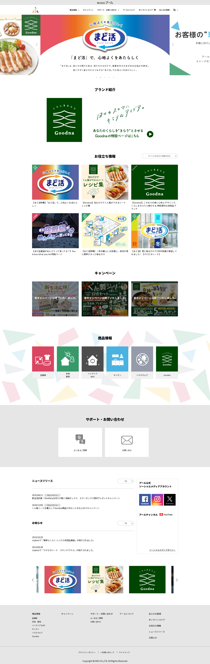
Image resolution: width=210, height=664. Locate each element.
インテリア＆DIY (38, 625)
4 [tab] (109, 77)
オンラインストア (146, 10)
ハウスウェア (37, 632)
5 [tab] (113, 77)
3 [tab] (105, 77)
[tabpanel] (105, 45)
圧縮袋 (34, 618)
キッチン (35, 629)
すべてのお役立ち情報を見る (159, 156)
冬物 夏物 (36, 621)
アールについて (129, 10)
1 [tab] (96, 77)
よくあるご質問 (96, 618)
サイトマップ (124, 652)
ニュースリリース (157, 631)
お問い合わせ (95, 621)
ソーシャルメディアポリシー (162, 549)
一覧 (125, 481)
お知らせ (153, 637)
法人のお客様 (164, 10)
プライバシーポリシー (87, 652)
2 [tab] (100, 77)
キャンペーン (88, 10)
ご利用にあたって (107, 652)
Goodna (35, 636)
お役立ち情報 (155, 625)
